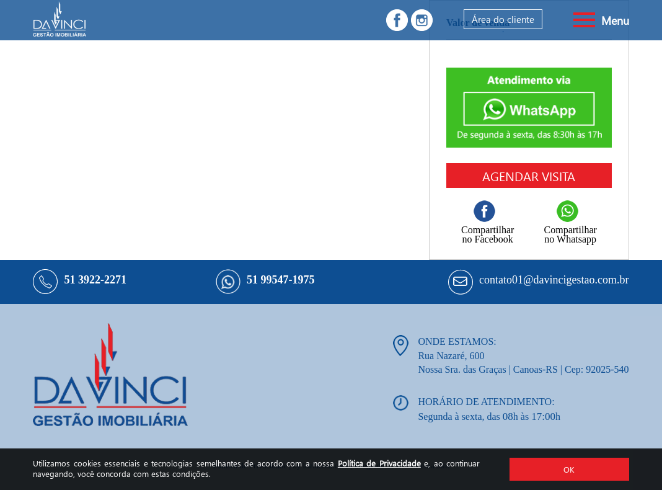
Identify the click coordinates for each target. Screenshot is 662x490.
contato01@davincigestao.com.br (554, 280)
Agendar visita (528, 175)
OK (569, 469)
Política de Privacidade (379, 463)
